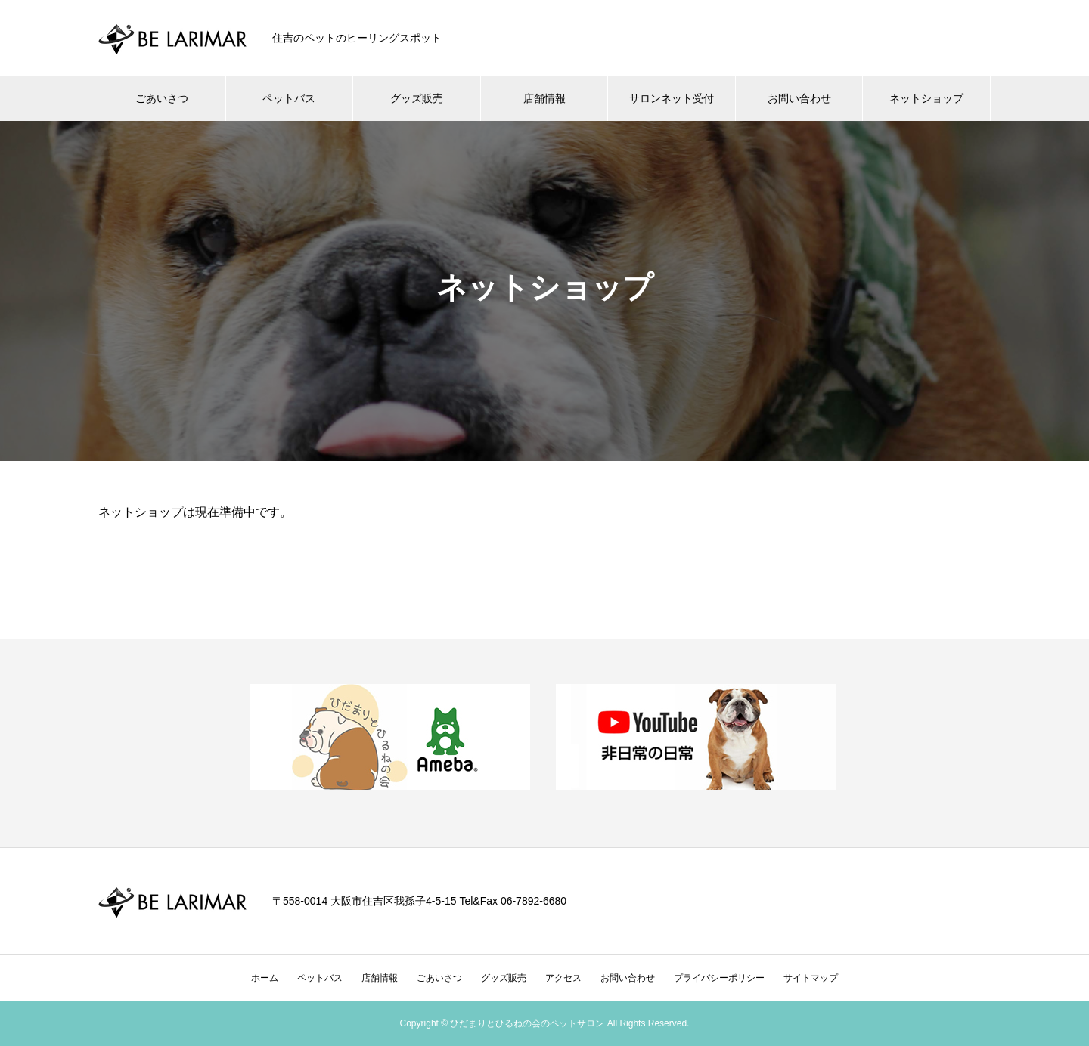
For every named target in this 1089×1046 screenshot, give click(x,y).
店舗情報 (544, 98)
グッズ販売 (416, 98)
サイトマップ (810, 978)
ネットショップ (926, 98)
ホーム (264, 978)
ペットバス (288, 98)
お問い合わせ (799, 98)
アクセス (563, 978)
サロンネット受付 (671, 98)
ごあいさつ (161, 98)
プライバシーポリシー (719, 978)
